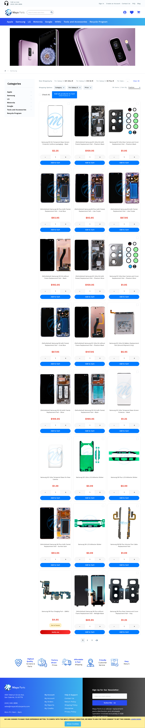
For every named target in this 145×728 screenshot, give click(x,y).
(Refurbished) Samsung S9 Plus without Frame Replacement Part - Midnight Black (90, 614)
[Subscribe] (109, 704)
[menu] (72, 23)
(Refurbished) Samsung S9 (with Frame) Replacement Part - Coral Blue (55, 346)
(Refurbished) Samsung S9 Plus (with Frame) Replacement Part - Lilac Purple (90, 212)
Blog (138, 3)
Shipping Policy (71, 707)
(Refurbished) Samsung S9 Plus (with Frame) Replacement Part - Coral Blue (55, 212)
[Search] (52, 13)
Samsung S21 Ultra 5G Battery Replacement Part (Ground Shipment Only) (124, 346)
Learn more (136, 719)
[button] (133, 3)
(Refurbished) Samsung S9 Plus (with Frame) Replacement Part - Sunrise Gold (55, 547)
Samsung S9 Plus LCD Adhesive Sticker (124, 479)
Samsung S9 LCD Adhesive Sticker (89, 546)
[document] (73, 722)
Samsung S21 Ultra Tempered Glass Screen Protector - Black (124, 413)
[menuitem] (10, 23)
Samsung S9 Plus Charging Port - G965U (55, 613)
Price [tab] (87, 89)
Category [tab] (58, 89)
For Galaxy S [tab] (73, 89)
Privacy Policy (70, 713)
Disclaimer (69, 710)
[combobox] (40, 13)
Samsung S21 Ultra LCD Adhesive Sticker (89, 479)
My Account (49, 700)
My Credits (49, 710)
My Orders (49, 703)
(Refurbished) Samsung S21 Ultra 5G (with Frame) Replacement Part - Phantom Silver (89, 279)
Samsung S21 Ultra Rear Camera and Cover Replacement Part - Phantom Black (124, 145)
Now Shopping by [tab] (45, 83)
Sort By (124, 89)
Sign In (101, 3)
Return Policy (70, 703)
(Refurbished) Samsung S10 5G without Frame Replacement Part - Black (55, 279)
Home (5, 72)
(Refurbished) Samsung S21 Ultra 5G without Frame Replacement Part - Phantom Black (90, 346)
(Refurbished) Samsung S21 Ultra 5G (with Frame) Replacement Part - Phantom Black (89, 145)
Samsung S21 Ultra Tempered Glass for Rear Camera (55, 480)
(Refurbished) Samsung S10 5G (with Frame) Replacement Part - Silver (55, 413)
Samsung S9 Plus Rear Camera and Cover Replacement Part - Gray (124, 614)
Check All (46, 96)
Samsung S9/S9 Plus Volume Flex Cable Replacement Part (124, 547)
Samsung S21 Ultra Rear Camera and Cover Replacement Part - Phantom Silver (124, 279)
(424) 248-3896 (16, 4)
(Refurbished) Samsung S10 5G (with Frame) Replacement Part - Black (90, 413)
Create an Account (113, 3)
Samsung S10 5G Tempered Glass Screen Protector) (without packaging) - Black (55, 145)
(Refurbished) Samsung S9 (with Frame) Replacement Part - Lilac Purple (124, 212)
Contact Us (126, 3)
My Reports (49, 707)
